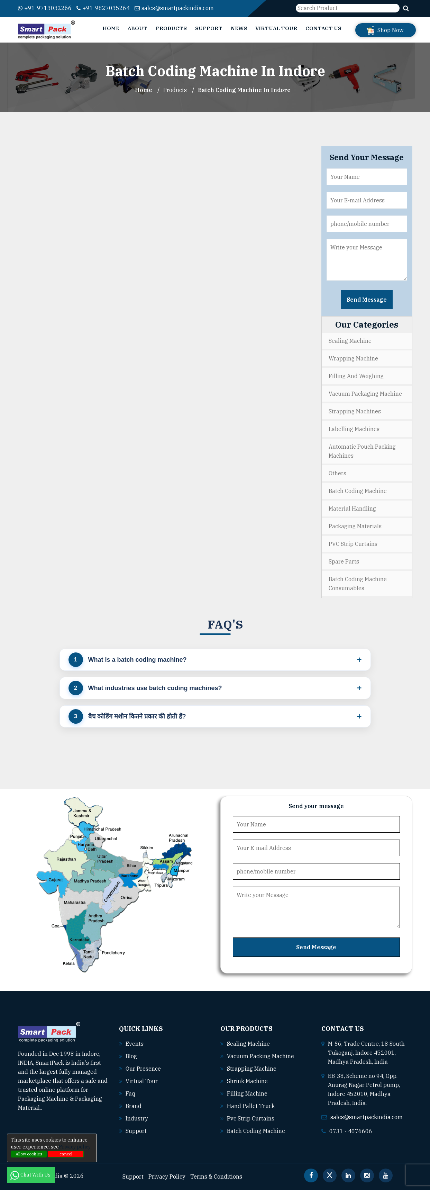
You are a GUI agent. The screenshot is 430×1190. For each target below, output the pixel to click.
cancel (66, 1153)
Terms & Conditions (216, 1176)
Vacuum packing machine (260, 1056)
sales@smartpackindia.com (174, 7)
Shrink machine (247, 1081)
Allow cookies (29, 1153)
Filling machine (247, 1093)
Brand (133, 1105)
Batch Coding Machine (358, 490)
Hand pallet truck (251, 1105)
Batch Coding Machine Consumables (358, 584)
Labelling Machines (354, 428)
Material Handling (352, 508)
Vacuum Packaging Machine (365, 393)
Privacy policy (75, 1147)
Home (110, 28)
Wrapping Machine (353, 358)
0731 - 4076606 (350, 1131)
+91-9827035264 (103, 7)
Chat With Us (31, 1175)
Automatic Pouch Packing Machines (362, 451)
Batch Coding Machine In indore (244, 89)
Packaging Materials (355, 526)
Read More (59, 1107)
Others (337, 473)
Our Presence (143, 1068)
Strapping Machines (355, 411)
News (239, 28)
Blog (131, 1056)
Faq (130, 1093)
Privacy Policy (166, 1176)
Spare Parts (344, 561)
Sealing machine (248, 1043)
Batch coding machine (256, 1130)
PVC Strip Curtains (353, 543)
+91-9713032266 (45, 7)
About (137, 28)
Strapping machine (251, 1068)
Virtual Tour (276, 28)
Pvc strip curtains (250, 1118)
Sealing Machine (350, 340)
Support (208, 28)
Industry (137, 1118)
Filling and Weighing (356, 376)
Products (171, 28)
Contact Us (323, 28)
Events (135, 1043)
